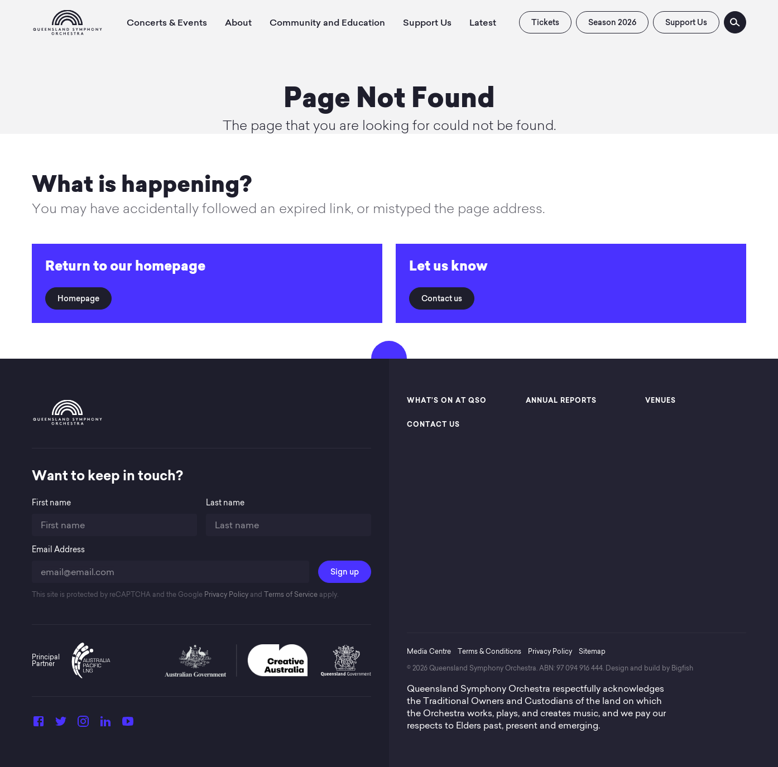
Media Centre (429, 651)
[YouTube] (128, 724)
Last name (225, 503)
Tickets (545, 22)
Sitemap (592, 651)
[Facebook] (38, 724)
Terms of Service (290, 594)
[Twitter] (61, 724)
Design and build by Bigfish (649, 668)
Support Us (686, 22)
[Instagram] (83, 724)
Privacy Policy (225, 594)
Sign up (344, 572)
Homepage (78, 298)
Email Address (58, 549)
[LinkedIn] (105, 724)
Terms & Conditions (489, 651)
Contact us (441, 298)
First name (51, 503)
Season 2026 (612, 22)
